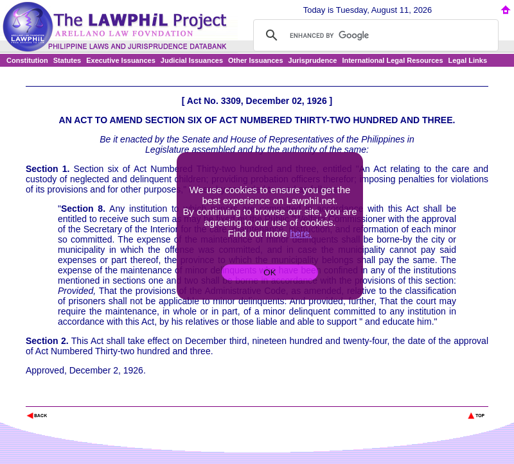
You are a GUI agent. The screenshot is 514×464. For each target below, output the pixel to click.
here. (301, 233)
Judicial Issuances (192, 60)
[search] (374, 35)
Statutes (67, 60)
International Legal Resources (392, 60)
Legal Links (468, 60)
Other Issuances (255, 60)
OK (269, 272)
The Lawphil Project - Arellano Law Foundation (92, 398)
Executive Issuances (120, 60)
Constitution (27, 60)
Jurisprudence (312, 60)
